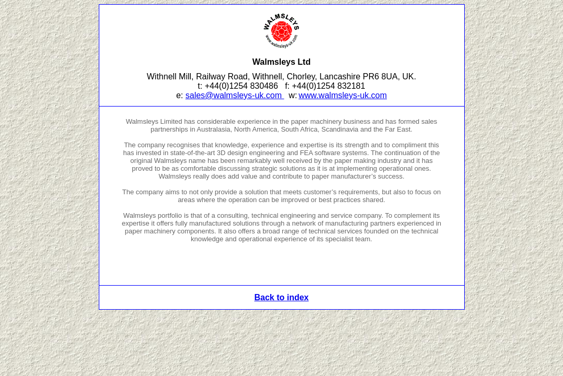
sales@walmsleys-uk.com (235, 95)
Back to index (281, 297)
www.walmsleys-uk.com (342, 95)
